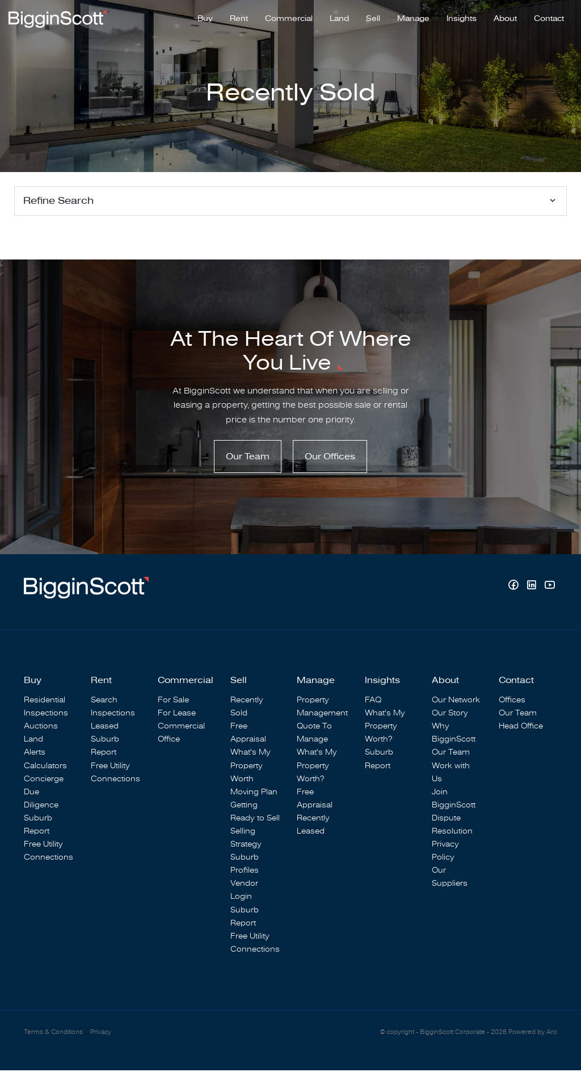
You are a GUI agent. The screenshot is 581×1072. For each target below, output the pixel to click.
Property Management (322, 708)
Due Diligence (41, 800)
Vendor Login (244, 891)
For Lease (177, 714)
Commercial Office (181, 734)
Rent (239, 17)
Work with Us (451, 773)
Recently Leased (313, 826)
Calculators (45, 767)
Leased (105, 727)
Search (104, 701)
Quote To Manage (314, 734)
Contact (549, 17)
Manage (413, 17)
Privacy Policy (445, 852)
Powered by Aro (532, 1033)
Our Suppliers (450, 878)
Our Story (450, 714)
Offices (512, 701)
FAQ (373, 701)
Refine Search (58, 201)
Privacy (100, 1033)
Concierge (44, 780)
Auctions (41, 727)
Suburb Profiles (244, 865)
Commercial (289, 17)
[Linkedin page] (533, 588)
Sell (373, 17)
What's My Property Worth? (317, 767)
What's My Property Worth (250, 767)
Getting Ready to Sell (255, 813)
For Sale (173, 701)
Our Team (248, 458)
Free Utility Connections (48, 852)
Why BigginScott (453, 734)
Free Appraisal (248, 734)
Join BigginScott (453, 800)
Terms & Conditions (53, 1033)
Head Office (521, 727)
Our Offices (330, 458)
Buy (205, 17)
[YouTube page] (549, 588)
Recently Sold (246, 708)
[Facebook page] (515, 588)
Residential (44, 701)
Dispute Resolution (452, 826)
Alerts (34, 754)
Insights (462, 17)
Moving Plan (253, 793)
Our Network (456, 701)
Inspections (46, 714)
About (505, 17)
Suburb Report (38, 826)
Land (339, 17)
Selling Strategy (246, 839)
